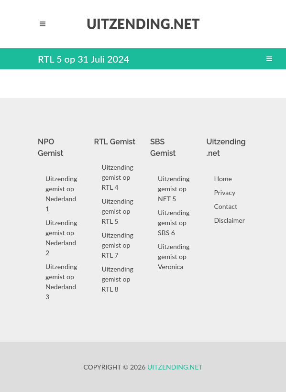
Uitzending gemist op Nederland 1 (61, 193)
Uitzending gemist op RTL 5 (117, 211)
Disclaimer (229, 220)
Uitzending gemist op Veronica (173, 256)
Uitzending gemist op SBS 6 (173, 222)
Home (223, 178)
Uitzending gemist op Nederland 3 (61, 281)
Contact (226, 206)
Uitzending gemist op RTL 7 (117, 245)
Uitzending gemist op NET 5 (173, 188)
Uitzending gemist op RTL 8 (117, 279)
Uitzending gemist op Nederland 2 (61, 237)
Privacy (225, 192)
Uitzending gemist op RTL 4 (117, 177)
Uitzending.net (175, 367)
